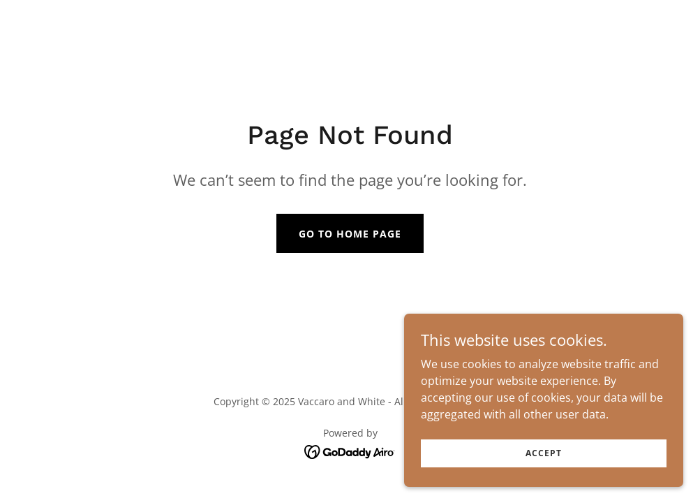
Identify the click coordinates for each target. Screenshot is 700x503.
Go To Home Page (350, 233)
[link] (350, 450)
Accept (543, 453)
